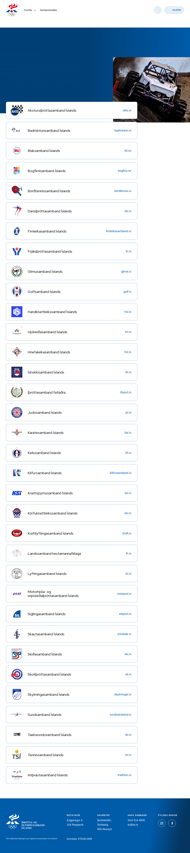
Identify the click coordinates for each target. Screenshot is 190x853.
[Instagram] (161, 823)
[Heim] (13, 13)
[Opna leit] (158, 15)
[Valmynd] (174, 15)
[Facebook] (172, 823)
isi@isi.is (133, 824)
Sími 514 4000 (136, 820)
